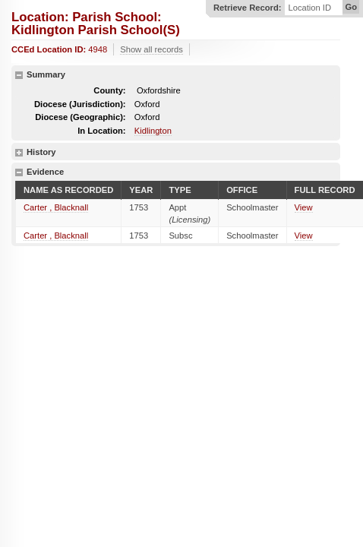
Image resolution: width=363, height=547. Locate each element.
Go (351, 6)
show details (19, 153)
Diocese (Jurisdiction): (80, 104)
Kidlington (153, 130)
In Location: (101, 130)
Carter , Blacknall (56, 207)
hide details (19, 75)
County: (109, 90)
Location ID (309, 8)
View (304, 207)
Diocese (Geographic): (80, 117)
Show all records (151, 49)
